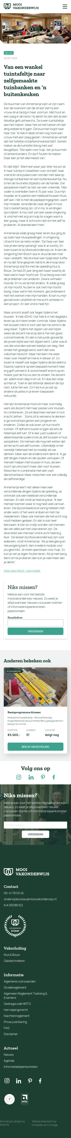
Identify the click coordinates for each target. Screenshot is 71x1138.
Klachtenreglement (17, 1016)
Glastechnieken (14, 961)
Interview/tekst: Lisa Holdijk (22, 571)
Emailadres (15, 617)
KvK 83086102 (13, 905)
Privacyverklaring (15, 1022)
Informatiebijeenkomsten (20, 1067)
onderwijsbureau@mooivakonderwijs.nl (30, 899)
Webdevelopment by (45, 1123)
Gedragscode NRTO (17, 1004)
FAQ (6, 1028)
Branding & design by (12, 1123)
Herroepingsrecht (16, 1010)
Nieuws (9, 1054)
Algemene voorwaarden (20, 981)
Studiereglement (15, 987)
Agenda (9, 1061)
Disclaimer (11, 1034)
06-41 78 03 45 (14, 893)
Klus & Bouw (12, 955)
